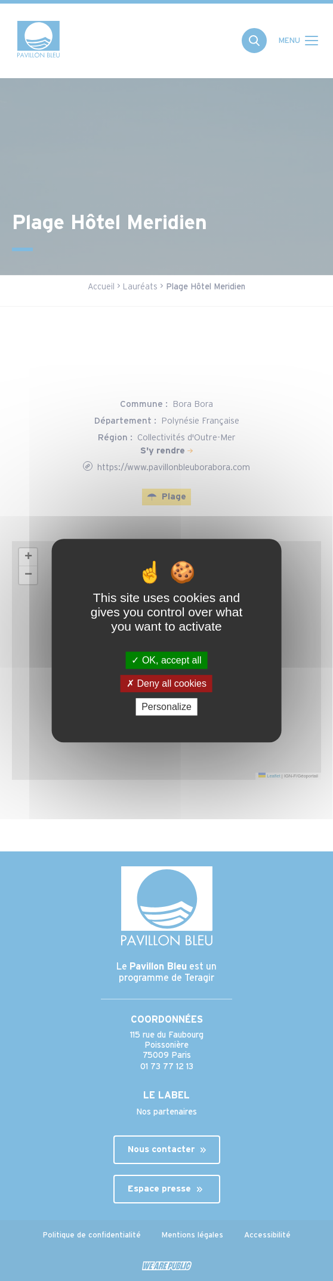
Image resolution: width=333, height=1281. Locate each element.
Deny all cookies (166, 683)
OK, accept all (166, 660)
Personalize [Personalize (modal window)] (166, 707)
